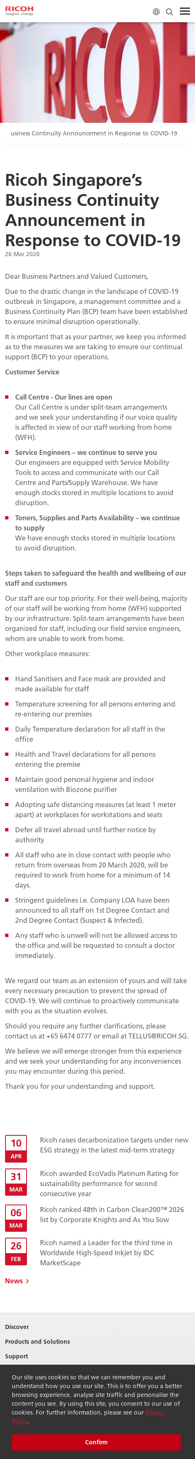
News (14, 1280)
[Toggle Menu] (185, 11)
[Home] (20, 11)
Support (16, 1356)
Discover (17, 1327)
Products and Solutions (37, 1341)
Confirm (96, 1442)
